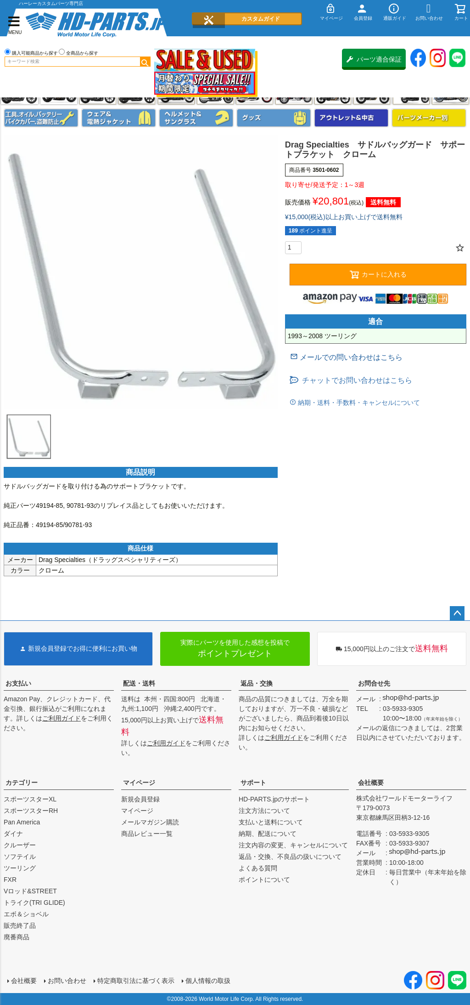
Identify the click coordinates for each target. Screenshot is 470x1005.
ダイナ (13, 833)
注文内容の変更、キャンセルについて (293, 845)
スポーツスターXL (30, 799)
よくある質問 (258, 868)
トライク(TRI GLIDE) (34, 902)
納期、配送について (268, 833)
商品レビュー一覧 (147, 833)
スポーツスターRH (31, 810)
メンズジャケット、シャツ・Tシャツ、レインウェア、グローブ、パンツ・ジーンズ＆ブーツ (118, 117)
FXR (10, 879)
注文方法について (264, 810)
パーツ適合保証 (374, 59)
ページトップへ (457, 613)
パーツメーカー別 (428, 117)
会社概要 (371, 782)
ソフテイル (20, 856)
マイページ (139, 782)
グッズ (273, 117)
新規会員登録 (140, 799)
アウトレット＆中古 (351, 117)
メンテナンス (41, 117)
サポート (253, 782)
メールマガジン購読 (150, 822)
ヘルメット (196, 117)
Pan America (22, 822)
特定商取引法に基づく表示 (135, 980)
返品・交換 (257, 683)
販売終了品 (20, 925)
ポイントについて (264, 879)
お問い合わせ (67, 980)
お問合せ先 (374, 683)
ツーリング (20, 868)
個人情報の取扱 (207, 980)
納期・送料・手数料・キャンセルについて (358, 402)
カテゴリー (22, 782)
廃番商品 (16, 937)
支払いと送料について (271, 822)
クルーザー (20, 845)
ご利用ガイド (61, 718)
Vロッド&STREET (30, 891)
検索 (145, 61)
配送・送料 (139, 683)
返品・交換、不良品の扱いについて (290, 856)
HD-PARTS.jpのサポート (274, 799)
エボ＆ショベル (26, 914)
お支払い (18, 683)
